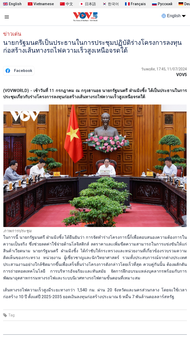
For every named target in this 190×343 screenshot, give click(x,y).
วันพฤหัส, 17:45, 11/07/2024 (164, 69)
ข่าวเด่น (12, 34)
